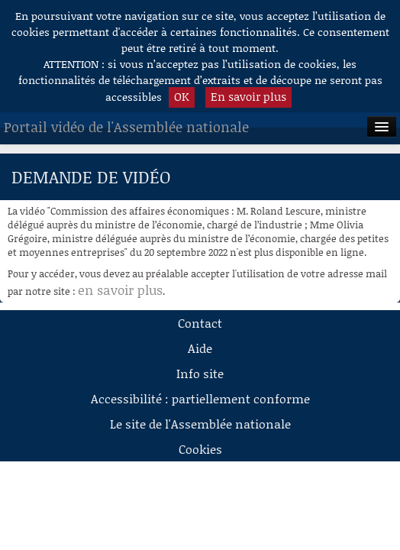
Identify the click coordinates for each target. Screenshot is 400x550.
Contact (200, 323)
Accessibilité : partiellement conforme (200, 398)
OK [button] (181, 96)
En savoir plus (248, 96)
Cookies (200, 449)
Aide (200, 348)
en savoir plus (120, 289)
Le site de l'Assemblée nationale (200, 423)
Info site (200, 373)
